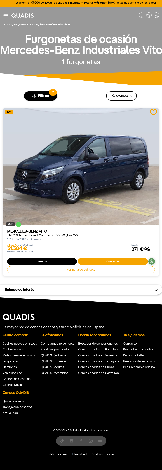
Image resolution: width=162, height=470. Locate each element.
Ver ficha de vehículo (81, 269)
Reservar (42, 261)
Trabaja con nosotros (17, 407)
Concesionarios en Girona (96, 367)
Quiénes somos (13, 401)
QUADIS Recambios (54, 373)
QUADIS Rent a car (54, 355)
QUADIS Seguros (52, 367)
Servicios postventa (55, 349)
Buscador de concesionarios (98, 343)
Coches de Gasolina (17, 378)
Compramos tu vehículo (57, 343)
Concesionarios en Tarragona (98, 361)
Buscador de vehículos (139, 361)
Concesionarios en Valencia (97, 355)
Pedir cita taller (134, 355)
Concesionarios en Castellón (98, 373)
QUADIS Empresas (54, 361)
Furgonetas (11, 361)
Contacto (130, 343)
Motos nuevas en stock (19, 355)
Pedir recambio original (139, 367)
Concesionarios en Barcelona (98, 349)
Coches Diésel (13, 384)
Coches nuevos (13, 349)
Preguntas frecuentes (138, 349)
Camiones (10, 367)
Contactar (112, 261)
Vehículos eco (12, 373)
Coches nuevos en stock (20, 343)
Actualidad (10, 413)
